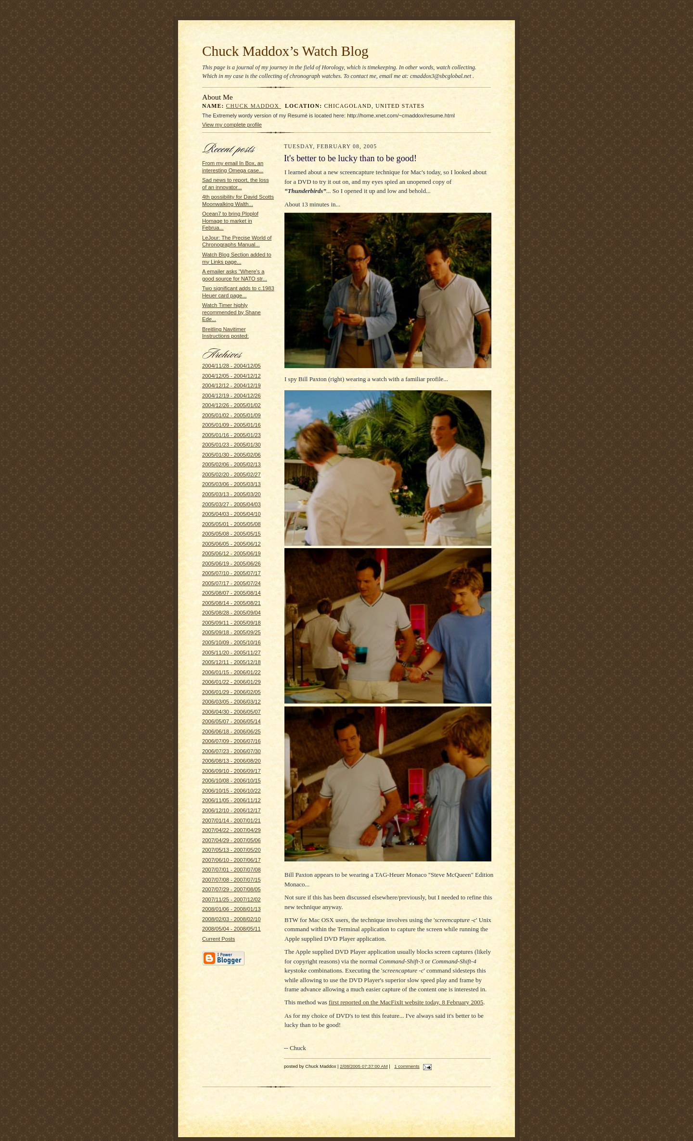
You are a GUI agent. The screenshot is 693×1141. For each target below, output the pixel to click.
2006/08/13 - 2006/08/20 (231, 761)
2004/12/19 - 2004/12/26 (231, 395)
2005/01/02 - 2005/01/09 (231, 415)
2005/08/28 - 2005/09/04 (231, 612)
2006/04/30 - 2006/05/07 (231, 712)
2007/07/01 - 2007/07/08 (231, 869)
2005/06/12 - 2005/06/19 (231, 553)
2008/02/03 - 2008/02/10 (231, 919)
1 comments (406, 1066)
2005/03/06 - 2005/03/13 (231, 484)
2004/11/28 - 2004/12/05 (231, 366)
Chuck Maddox (254, 106)
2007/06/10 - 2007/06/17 (231, 860)
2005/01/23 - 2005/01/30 (231, 445)
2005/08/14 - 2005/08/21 (231, 603)
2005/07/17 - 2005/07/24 (231, 583)
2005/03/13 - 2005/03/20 (231, 494)
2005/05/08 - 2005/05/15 (231, 534)
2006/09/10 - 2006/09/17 (231, 771)
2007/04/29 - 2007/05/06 (231, 840)
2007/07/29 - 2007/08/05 (231, 889)
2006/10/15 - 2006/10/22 (231, 791)
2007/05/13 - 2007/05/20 (231, 850)
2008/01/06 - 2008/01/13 (231, 909)
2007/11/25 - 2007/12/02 (231, 899)
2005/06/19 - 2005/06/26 (231, 563)
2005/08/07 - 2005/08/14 (231, 593)
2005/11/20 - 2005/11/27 (231, 652)
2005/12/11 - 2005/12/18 (231, 662)
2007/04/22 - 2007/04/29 (231, 830)
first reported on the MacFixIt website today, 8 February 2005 (406, 1002)
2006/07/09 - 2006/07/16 (231, 741)
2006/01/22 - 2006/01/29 (231, 682)
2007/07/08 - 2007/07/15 (231, 880)
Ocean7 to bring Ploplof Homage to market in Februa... (230, 221)
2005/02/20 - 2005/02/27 (231, 474)
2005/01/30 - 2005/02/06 (231, 455)
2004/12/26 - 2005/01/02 (231, 405)
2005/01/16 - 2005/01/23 (231, 435)
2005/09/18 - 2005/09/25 (231, 632)
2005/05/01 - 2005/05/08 (231, 524)
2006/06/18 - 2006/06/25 (231, 731)
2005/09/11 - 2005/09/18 (231, 623)
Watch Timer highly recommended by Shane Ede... (231, 312)
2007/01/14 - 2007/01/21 (231, 820)
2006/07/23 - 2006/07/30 (231, 751)
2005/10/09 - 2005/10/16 (231, 642)
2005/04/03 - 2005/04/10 (231, 514)
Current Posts (218, 939)
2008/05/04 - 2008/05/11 (231, 929)
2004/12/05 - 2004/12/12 (231, 376)
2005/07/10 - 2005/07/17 (231, 573)
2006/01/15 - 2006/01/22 (231, 672)
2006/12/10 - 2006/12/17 (231, 810)
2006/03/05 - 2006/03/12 (231, 702)
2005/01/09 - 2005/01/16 (231, 425)
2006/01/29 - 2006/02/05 (231, 692)
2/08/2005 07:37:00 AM (363, 1066)
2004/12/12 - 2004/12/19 (231, 385)
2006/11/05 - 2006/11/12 (231, 800)
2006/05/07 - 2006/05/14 (231, 721)
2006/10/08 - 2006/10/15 (231, 780)
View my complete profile (232, 125)
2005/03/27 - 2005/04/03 (231, 504)
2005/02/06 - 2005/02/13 (231, 464)
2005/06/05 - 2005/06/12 (231, 544)
